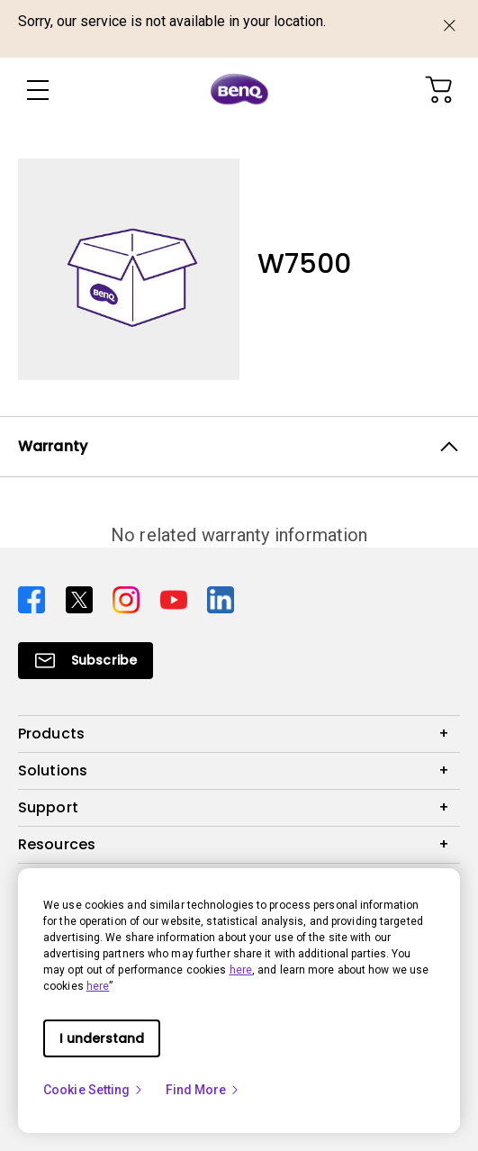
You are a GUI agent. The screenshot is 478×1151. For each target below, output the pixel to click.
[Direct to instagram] (129, 598)
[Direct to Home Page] (239, 90)
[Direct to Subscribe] (85, 660)
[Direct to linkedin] (220, 598)
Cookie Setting (93, 1090)
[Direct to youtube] (177, 598)
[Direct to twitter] (82, 598)
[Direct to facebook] (34, 598)
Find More (203, 1090)
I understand (101, 1038)
